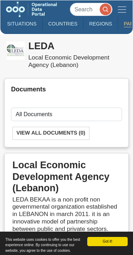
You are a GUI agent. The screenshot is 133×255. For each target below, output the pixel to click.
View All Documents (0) (50, 133)
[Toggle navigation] (122, 9)
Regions (100, 24)
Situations (22, 24)
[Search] (91, 9)
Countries (62, 24)
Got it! (107, 241)
